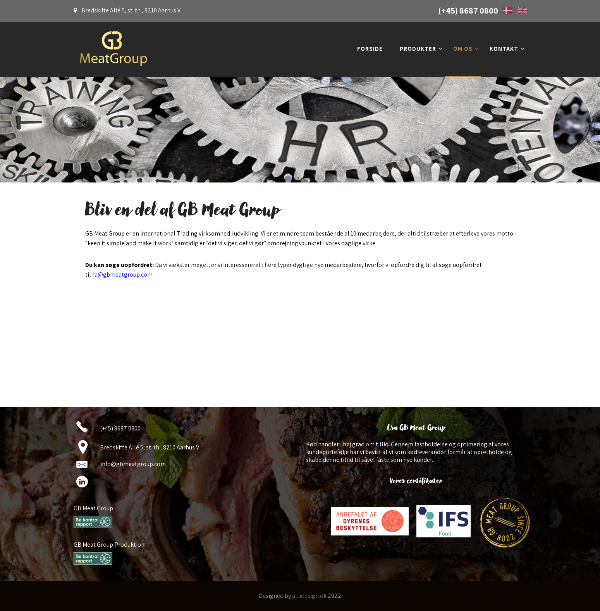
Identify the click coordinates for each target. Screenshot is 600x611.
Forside (370, 48)
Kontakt (507, 49)
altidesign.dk (309, 596)
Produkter (421, 49)
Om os (466, 49)
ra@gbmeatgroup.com (122, 274)
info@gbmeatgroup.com (133, 464)
